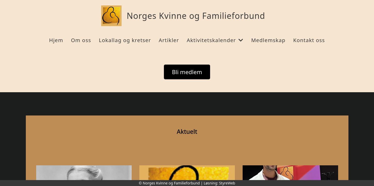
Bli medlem (187, 72)
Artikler (169, 40)
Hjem (56, 40)
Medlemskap (268, 40)
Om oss (81, 40)
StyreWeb (227, 183)
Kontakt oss (309, 40)
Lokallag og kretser (125, 40)
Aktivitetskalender (215, 40)
